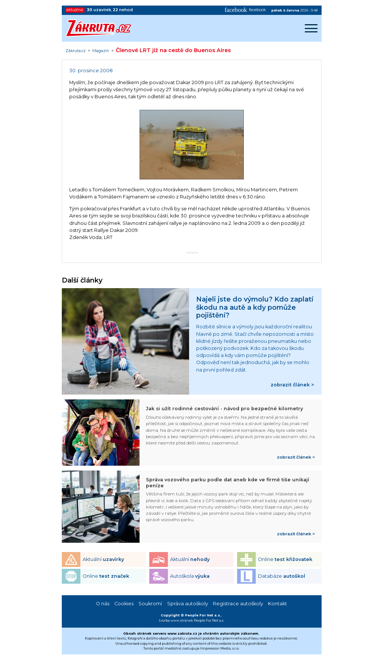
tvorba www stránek (176, 620)
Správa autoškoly (187, 603)
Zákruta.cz (76, 51)
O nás (102, 603)
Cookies (124, 603)
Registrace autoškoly (238, 603)
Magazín (100, 51)
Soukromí (150, 603)
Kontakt (277, 603)
